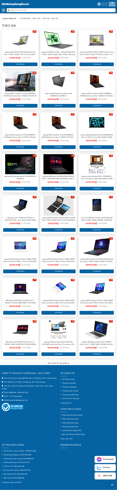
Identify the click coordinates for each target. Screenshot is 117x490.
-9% (72, 31)
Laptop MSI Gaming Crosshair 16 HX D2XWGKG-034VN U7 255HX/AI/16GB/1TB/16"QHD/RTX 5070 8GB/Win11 (58, 95)
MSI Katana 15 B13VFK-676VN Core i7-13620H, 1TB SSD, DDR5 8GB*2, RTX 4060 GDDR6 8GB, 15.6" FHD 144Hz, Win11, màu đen (20, 302)
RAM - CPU (36, 19)
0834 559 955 (22, 393)
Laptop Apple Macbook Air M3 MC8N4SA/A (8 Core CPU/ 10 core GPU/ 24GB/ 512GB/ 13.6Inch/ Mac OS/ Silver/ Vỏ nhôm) (97, 136)
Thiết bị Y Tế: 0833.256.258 (14, 467)
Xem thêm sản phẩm (58, 363)
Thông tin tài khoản (69, 387)
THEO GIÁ (46, 19)
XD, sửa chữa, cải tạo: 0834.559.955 (17, 470)
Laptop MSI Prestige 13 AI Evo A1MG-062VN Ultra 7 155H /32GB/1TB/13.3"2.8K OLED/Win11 (58, 219)
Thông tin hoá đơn (69, 383)
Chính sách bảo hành (70, 427)
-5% (111, 238)
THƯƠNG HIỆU (25, 19)
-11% (111, 156)
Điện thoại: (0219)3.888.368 (14, 478)
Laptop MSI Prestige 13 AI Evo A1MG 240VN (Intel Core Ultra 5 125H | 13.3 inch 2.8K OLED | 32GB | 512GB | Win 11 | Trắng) (20, 260)
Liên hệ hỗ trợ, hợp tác (70, 399)
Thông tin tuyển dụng (70, 395)
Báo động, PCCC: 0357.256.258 (15, 474)
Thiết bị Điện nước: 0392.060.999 (17, 463)
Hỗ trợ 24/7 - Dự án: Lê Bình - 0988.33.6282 (20, 451)
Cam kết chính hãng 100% (71, 431)
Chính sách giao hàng (70, 423)
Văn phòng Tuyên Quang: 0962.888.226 (19, 459)
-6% (111, 31)
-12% (34, 31)
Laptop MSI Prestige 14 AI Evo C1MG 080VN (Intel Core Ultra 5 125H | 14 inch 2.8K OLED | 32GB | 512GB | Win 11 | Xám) (58, 260)
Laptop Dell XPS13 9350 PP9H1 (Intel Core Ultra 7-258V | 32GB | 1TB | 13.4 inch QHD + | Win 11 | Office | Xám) (20, 53)
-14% (111, 73)
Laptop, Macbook (9, 19)
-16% (72, 280)
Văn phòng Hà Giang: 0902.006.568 (17, 455)
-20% (34, 238)
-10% (72, 73)
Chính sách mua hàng (70, 419)
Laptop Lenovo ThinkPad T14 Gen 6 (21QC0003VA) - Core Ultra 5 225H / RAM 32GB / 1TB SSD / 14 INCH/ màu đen (20, 219)
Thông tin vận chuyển (70, 391)
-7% (72, 197)
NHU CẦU (54, 19)
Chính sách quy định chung (72, 415)
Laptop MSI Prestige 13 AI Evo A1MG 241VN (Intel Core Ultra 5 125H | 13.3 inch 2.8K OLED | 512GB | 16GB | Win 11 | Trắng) (58, 302)
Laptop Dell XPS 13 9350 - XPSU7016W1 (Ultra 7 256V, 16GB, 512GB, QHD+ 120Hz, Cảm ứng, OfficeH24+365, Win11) (58, 53)
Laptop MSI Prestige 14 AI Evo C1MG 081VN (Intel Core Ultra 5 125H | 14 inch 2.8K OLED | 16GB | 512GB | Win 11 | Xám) (96, 302)
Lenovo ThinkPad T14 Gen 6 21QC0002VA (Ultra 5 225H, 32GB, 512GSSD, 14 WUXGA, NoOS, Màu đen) (97, 219)
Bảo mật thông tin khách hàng (73, 435)
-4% (72, 114)
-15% (34, 73)
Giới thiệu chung (68, 379)
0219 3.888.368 (10, 393)
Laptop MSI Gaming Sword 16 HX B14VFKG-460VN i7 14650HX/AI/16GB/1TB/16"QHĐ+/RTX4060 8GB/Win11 (20, 178)
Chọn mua (20, 64)
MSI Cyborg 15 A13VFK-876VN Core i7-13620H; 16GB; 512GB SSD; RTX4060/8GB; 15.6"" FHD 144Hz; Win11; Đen (20, 343)
